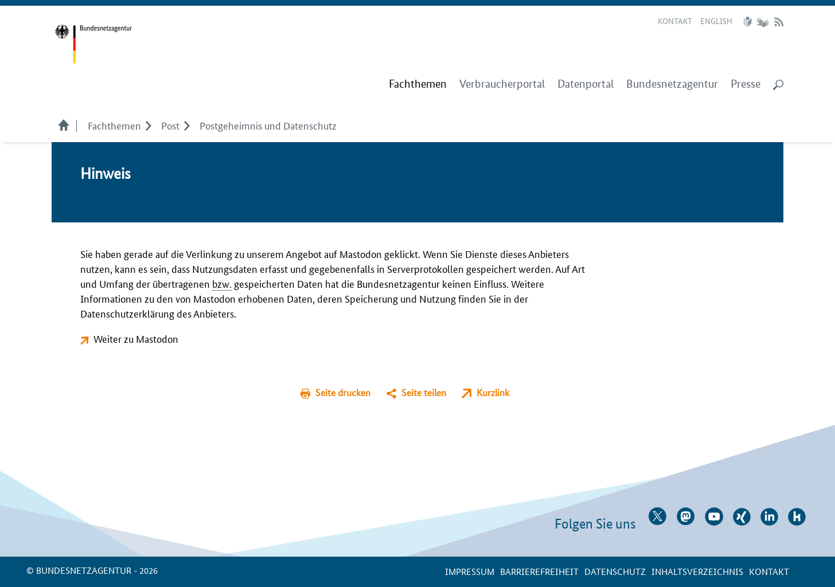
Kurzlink (493, 392)
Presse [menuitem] (745, 84)
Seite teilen (423, 392)
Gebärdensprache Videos (762, 22)
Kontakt (675, 20)
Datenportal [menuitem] (585, 84)
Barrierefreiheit (539, 571)
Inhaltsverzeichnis (697, 571)
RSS (779, 22)
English (716, 20)
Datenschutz (615, 571)
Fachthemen (114, 125)
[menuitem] (418, 84)
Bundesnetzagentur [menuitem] (672, 84)
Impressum (469, 571)
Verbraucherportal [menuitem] (502, 84)
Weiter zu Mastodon (135, 338)
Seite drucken (342, 392)
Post (170, 125)
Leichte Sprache (749, 22)
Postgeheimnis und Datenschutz (268, 125)
